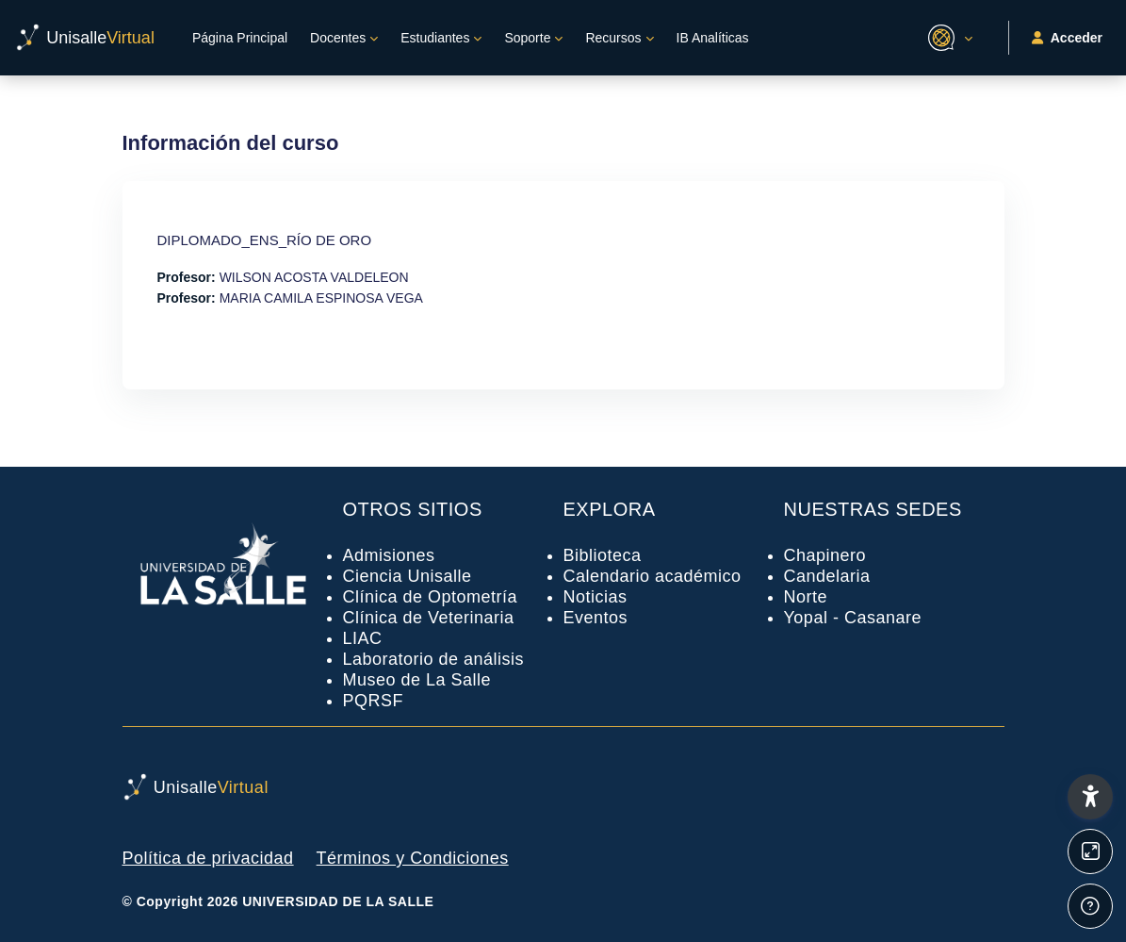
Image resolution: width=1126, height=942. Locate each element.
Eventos (595, 617)
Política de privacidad (208, 858)
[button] (947, 37)
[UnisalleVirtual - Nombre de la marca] (85, 37)
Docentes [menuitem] (338, 37)
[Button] (1090, 851)
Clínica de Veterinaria (428, 617)
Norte (806, 596)
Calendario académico (652, 576)
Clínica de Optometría (430, 596)
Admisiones (389, 555)
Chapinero (825, 555)
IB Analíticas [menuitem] (713, 37)
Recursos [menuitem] (613, 37)
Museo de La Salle (417, 679)
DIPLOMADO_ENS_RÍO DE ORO (264, 240)
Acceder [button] (1067, 38)
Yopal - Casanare (853, 617)
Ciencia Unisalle (407, 576)
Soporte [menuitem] (527, 37)
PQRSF (373, 700)
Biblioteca (602, 555)
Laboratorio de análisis (434, 659)
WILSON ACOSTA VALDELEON (314, 277)
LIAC (363, 638)
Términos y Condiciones (413, 858)
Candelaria (827, 576)
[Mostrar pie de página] (1090, 906)
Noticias (595, 596)
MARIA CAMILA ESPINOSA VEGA (321, 298)
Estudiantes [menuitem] (434, 37)
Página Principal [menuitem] (239, 37)
